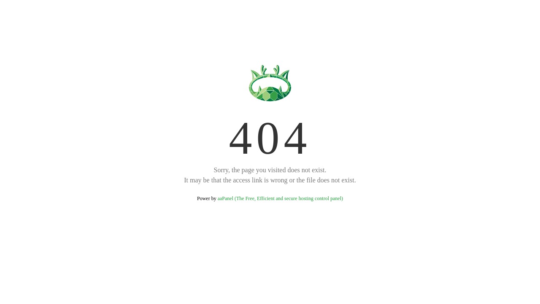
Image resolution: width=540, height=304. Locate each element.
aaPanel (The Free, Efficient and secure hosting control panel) (280, 198)
